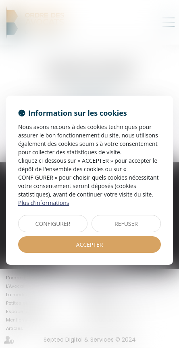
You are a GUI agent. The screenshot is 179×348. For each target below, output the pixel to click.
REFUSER (126, 223)
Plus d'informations (43, 203)
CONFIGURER (53, 223)
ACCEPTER (89, 244)
